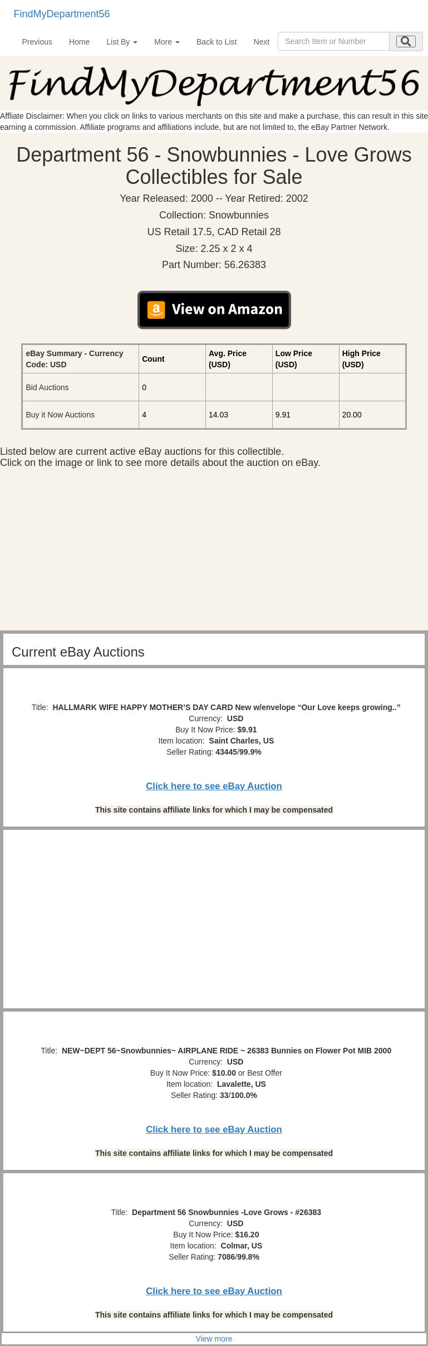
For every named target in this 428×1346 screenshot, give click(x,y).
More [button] (167, 41)
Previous (37, 41)
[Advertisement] (214, 552)
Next (261, 41)
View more (214, 1338)
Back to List (216, 41)
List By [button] (121, 41)
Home (79, 41)
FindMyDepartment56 (62, 14)
